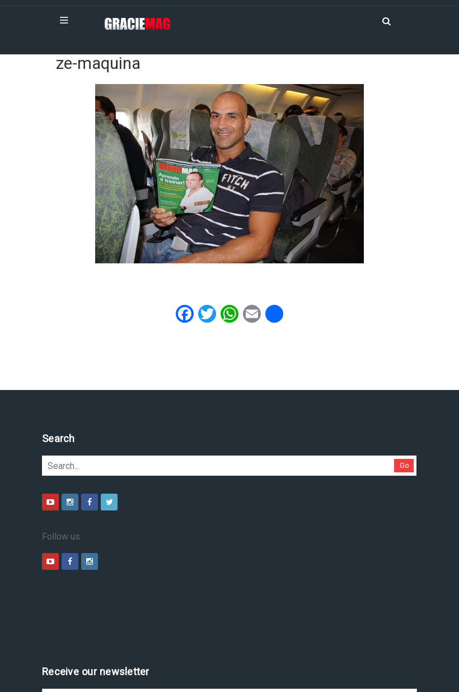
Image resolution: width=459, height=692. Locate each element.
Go (404, 465)
